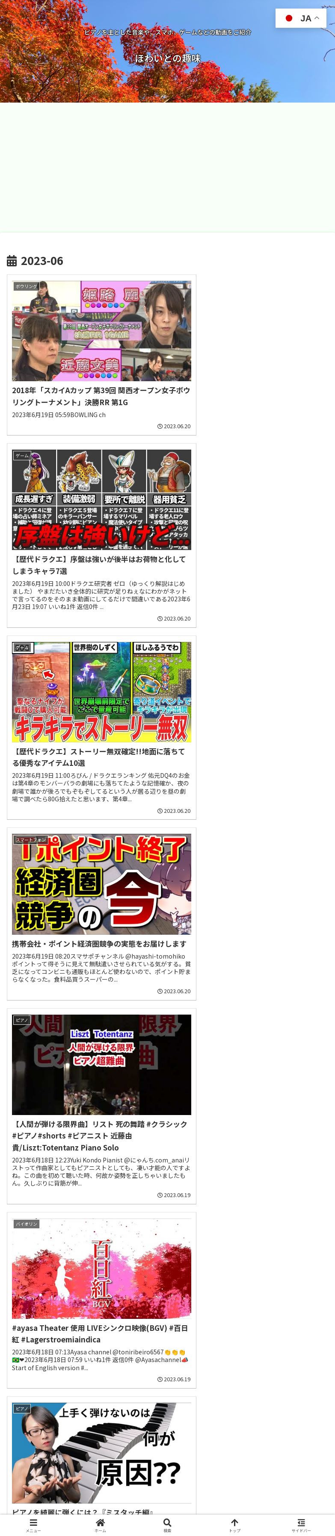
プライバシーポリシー (249, 1508)
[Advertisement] (167, 167)
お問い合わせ (86, 1508)
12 (237, 1428)
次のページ (167, 1395)
